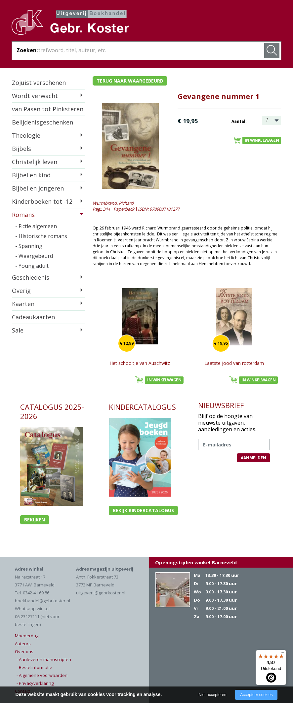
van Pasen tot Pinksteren (47, 109)
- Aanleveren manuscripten (44, 659)
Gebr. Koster (70, 23)
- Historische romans (41, 236)
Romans (23, 215)
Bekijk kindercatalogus (143, 510)
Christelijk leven (34, 162)
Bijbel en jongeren (38, 188)
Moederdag (26, 636)
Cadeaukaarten (33, 317)
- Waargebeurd (34, 256)
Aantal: (239, 121)
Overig (21, 291)
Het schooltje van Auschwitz (139, 363)
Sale (17, 330)
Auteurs (23, 644)
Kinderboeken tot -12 (42, 201)
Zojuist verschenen (39, 83)
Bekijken (34, 519)
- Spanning (28, 246)
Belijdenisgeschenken (42, 122)
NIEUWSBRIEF (221, 405)
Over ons (24, 651)
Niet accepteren (212, 694)
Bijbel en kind (31, 175)
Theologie (26, 135)
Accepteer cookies (256, 694)
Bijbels (21, 149)
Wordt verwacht (35, 96)
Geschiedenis (30, 277)
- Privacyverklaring (35, 683)
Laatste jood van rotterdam (234, 363)
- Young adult (32, 265)
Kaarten (23, 304)
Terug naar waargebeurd (130, 81)
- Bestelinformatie (34, 667)
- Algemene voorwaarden (42, 675)
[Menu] (282, 654)
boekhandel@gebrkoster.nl (42, 601)
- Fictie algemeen (36, 226)
